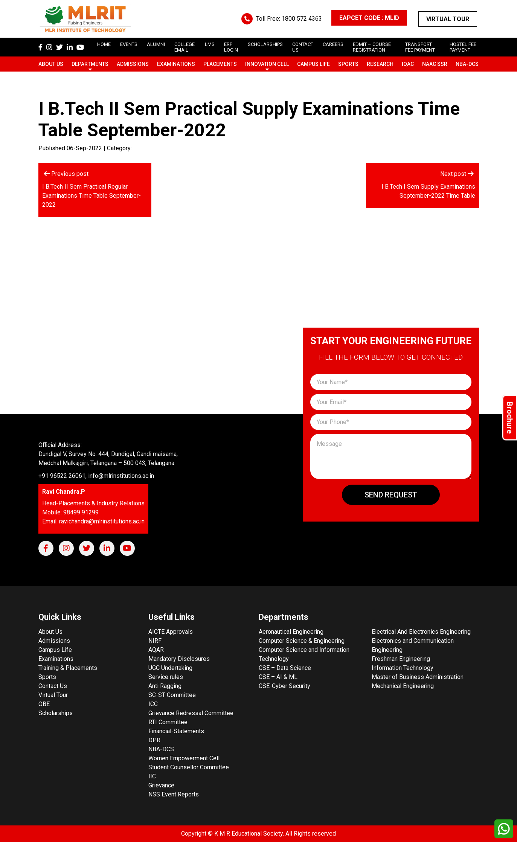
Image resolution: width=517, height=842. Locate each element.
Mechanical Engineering (403, 685)
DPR (154, 740)
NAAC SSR (434, 64)
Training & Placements (67, 667)
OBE (44, 704)
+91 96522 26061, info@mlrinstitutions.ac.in (96, 475)
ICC (153, 704)
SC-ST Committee (172, 695)
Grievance (161, 785)
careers (333, 44)
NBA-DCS (467, 64)
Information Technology (402, 667)
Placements (220, 64)
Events (128, 44)
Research (380, 64)
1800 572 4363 (302, 18)
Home (104, 44)
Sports (348, 64)
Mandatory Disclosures (179, 658)
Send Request (390, 494)
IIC (152, 776)
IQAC (408, 64)
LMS (210, 44)
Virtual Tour (447, 19)
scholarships (265, 44)
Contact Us (52, 685)
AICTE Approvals (170, 631)
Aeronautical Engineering (291, 631)
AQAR (156, 649)
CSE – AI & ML (278, 676)
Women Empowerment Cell (184, 758)
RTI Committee (168, 722)
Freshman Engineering (401, 658)
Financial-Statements (176, 731)
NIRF (155, 640)
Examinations (176, 64)
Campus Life (313, 64)
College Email (184, 47)
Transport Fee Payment (420, 47)
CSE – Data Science (285, 667)
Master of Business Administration (418, 676)
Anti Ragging (164, 685)
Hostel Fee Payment (463, 47)
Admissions (133, 64)
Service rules (165, 676)
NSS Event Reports (173, 794)
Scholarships (55, 713)
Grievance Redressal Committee (190, 713)
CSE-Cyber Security (284, 685)
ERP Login (231, 47)
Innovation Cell (267, 64)
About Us (50, 64)
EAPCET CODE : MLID (369, 17)
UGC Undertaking (170, 667)
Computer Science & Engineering (302, 640)
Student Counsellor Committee (188, 767)
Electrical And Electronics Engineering (421, 631)
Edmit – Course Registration (372, 47)
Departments (90, 64)
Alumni (156, 44)
